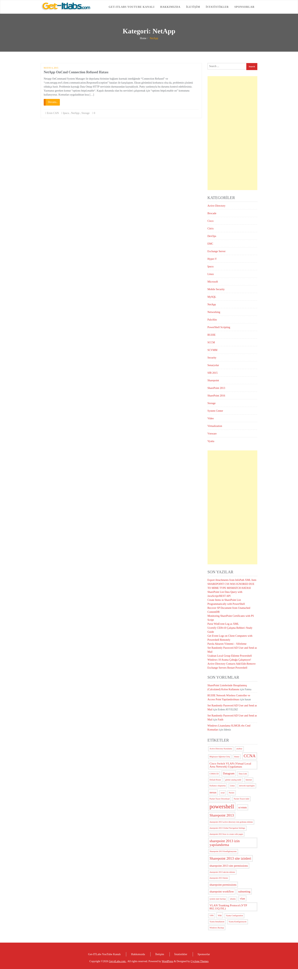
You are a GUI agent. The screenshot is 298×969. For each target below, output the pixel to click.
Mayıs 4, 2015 (51, 67)
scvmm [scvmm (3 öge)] (242, 807)
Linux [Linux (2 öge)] (232, 786)
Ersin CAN (53, 113)
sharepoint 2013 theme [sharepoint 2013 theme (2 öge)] (219, 878)
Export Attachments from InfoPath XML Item (232, 580)
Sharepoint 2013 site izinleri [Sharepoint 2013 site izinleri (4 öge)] (230, 858)
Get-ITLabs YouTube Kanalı (132, 7)
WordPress (167, 961)
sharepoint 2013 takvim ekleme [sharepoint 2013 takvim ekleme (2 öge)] (222, 872)
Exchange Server (217, 251)
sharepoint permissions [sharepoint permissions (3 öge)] (223, 884)
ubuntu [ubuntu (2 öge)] (233, 899)
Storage (86, 113)
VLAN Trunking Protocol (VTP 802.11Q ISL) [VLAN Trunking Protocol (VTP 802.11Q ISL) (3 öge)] (228, 907)
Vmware (212, 433)
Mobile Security (216, 289)
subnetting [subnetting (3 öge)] (244, 891)
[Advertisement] (233, 133)
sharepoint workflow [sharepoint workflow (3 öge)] (222, 891)
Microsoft (213, 281)
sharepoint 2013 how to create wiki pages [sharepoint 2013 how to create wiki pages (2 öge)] (226, 834)
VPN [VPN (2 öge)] (212, 916)
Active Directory (216, 205)
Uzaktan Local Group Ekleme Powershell (230, 655)
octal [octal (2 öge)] (223, 793)
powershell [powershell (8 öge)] (222, 806)
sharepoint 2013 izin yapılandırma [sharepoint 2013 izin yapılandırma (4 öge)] (225, 843)
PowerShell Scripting (219, 327)
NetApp (75, 113)
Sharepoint (213, 380)
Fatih (220, 719)
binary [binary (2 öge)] (236, 757)
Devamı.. (53, 102)
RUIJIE (212, 334)
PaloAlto (212, 319)
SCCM (211, 342)
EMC (210, 243)
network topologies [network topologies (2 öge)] (247, 786)
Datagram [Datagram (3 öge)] (229, 773)
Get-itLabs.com (117, 961)
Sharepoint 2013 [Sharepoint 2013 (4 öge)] (222, 815)
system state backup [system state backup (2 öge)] (218, 899)
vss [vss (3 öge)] (220, 915)
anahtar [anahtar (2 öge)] (239, 749)
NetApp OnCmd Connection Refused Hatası (76, 72)
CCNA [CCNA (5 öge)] (250, 755)
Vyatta (211, 441)
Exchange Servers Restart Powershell (227, 667)
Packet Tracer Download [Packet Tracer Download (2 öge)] (220, 799)
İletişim (193, 7)
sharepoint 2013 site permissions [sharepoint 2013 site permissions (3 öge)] (229, 865)
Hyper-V (212, 258)
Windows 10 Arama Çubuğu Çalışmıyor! (229, 659)
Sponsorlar (244, 7)
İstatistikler (217, 7)
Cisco (211, 221)
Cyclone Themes (199, 961)
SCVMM (212, 350)
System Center (215, 410)
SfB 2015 (213, 372)
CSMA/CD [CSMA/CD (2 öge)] (214, 774)
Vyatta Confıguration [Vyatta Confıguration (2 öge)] (234, 916)
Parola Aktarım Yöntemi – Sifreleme (227, 643)
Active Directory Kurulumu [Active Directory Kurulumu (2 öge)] (221, 749)
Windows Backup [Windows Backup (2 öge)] (217, 928)
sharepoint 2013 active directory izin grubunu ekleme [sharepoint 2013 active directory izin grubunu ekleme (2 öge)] (231, 822)
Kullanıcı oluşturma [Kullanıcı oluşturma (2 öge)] (218, 786)
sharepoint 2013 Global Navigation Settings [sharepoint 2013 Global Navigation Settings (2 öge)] (227, 828)
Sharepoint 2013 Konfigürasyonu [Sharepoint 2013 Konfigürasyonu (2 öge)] (223, 851)
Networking (214, 312)
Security (212, 357)
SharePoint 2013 (216, 388)
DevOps (212, 236)
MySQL (212, 296)
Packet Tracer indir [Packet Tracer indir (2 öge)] (241, 799)
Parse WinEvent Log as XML (223, 623)
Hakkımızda (170, 7)
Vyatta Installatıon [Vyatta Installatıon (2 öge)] (217, 922)
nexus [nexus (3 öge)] (213, 792)
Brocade (212, 213)
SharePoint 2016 (216, 395)
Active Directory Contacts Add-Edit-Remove (232, 663)
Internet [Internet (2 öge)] (249, 780)
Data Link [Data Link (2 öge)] (243, 774)
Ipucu (66, 113)
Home (143, 38)
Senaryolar (213, 365)
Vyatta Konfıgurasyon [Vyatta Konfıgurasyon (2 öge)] (237, 922)
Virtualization (215, 426)
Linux (211, 274)
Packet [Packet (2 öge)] (231, 793)
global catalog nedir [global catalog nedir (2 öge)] (233, 780)
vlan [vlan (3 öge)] (242, 898)
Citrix (211, 228)
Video (211, 418)
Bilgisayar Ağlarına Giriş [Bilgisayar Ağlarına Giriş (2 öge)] (220, 757)
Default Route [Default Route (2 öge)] (215, 780)
